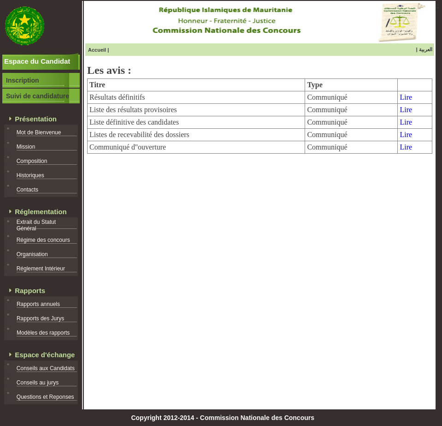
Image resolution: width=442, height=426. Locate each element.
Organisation (32, 254)
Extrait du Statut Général (36, 225)
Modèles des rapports (43, 333)
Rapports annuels (38, 304)
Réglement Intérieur (41, 268)
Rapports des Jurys (40, 318)
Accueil (97, 50)
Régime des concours (43, 240)
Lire (406, 97)
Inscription (22, 80)
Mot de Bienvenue (39, 132)
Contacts (27, 189)
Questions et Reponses (45, 397)
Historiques (30, 175)
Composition (32, 161)
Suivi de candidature (37, 96)
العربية (425, 49)
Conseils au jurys (38, 382)
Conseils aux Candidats (46, 368)
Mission (26, 147)
